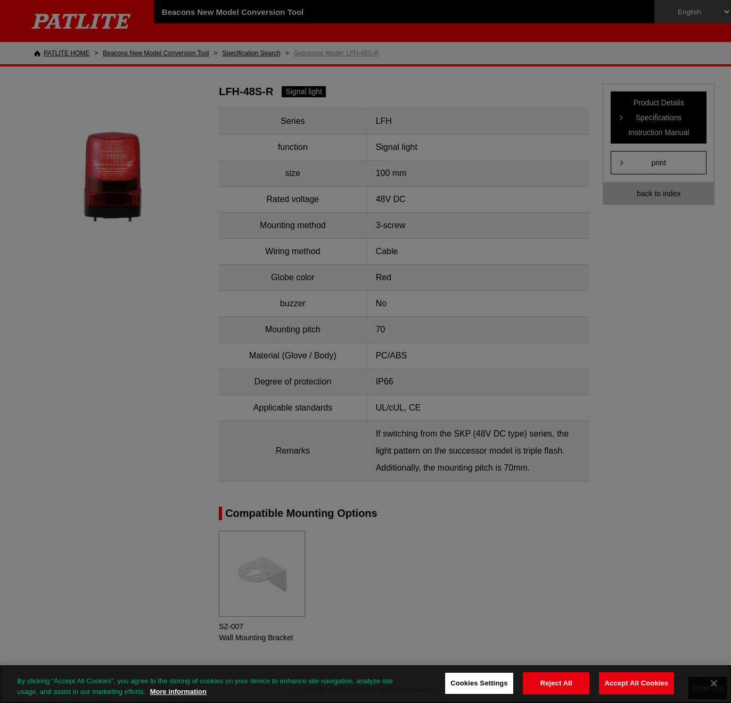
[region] (365, 684)
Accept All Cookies (637, 683)
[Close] (714, 683)
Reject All (556, 683)
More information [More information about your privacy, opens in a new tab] (178, 692)
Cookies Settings (479, 683)
